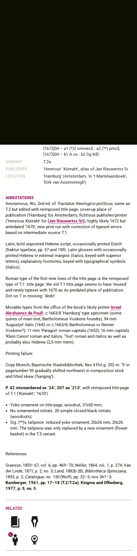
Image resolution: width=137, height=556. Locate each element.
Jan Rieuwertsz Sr (66, 221)
